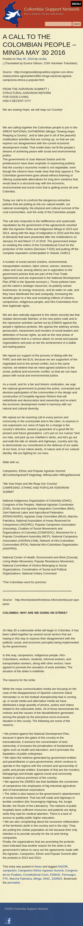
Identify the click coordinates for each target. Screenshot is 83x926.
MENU (76, 3)
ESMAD (55, 874)
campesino (10, 870)
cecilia (42, 58)
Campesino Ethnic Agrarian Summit (41, 870)
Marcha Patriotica (21, 878)
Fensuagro (68, 874)
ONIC (46, 878)
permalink (14, 882)
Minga (37, 878)
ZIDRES (57, 878)
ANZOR (63, 866)
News (38, 866)
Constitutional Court (35, 874)
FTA (5, 878)
